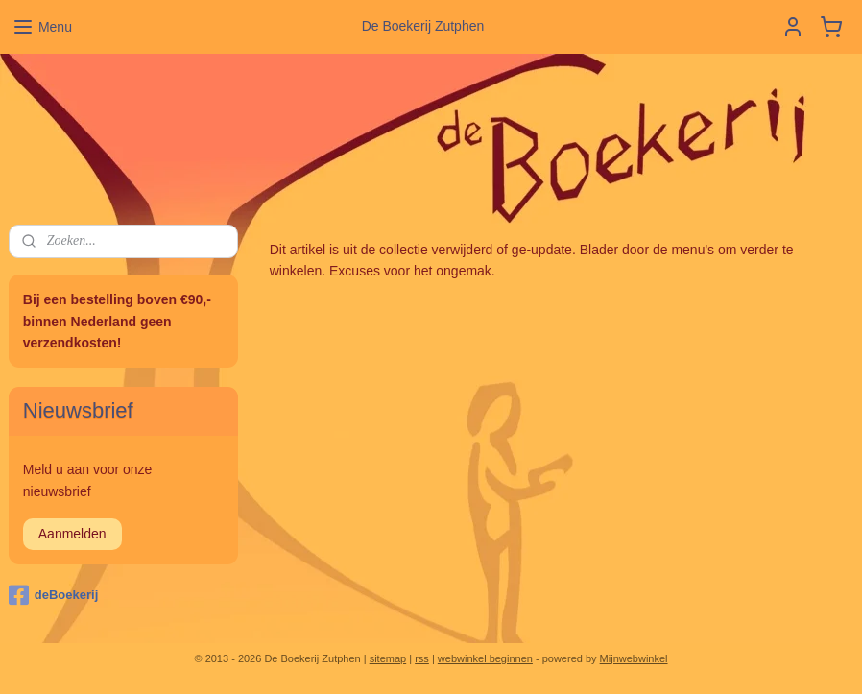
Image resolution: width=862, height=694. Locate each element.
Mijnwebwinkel (634, 658)
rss (422, 658)
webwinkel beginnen (485, 658)
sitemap (388, 658)
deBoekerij (53, 595)
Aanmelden (72, 533)
